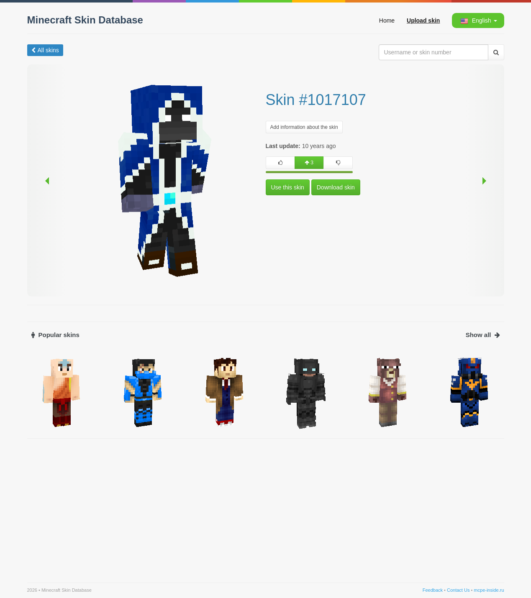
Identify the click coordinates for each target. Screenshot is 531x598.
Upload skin (423, 20)
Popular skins (55, 334)
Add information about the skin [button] (304, 127)
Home (387, 20)
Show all (483, 334)
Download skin (336, 187)
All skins (45, 50)
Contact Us (458, 590)
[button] (477, 20)
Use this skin (287, 187)
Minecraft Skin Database (85, 20)
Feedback (433, 590)
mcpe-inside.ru (489, 590)
